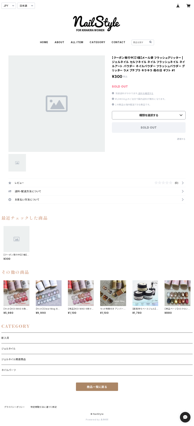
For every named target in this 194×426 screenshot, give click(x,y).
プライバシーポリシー (14, 407)
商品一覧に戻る (97, 387)
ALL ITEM (77, 42)
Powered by (97, 419)
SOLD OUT (149, 127)
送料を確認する (145, 93)
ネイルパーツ (8, 369)
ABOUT (59, 42)
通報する (181, 139)
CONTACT (118, 42)
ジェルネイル (8, 348)
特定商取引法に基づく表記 (44, 407)
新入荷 (5, 337)
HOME (44, 42)
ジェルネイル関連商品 (13, 359)
